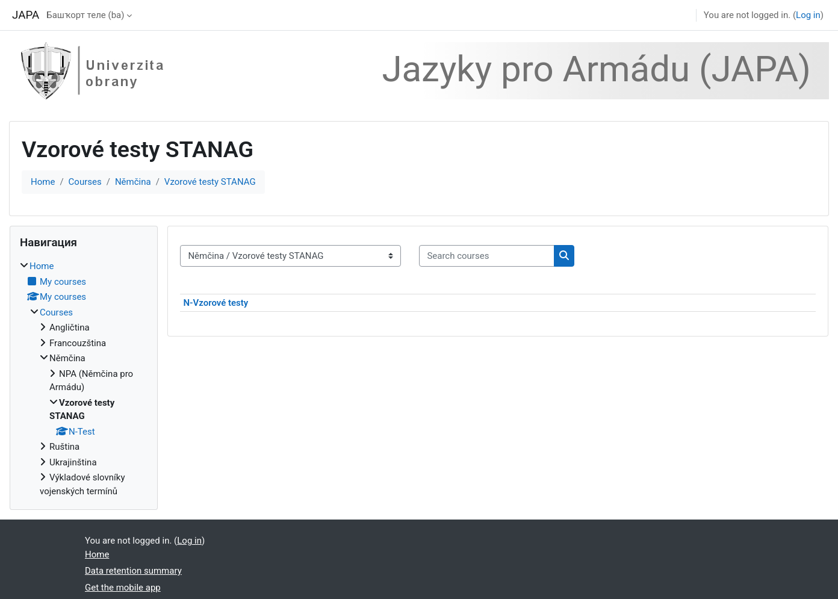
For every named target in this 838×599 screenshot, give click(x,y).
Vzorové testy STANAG (210, 181)
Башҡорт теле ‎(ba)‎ (85, 15)
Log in (808, 15)
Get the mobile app (123, 587)
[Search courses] (486, 256)
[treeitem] (83, 378)
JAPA (25, 15)
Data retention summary (133, 570)
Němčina (133, 181)
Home (43, 181)
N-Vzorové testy (215, 302)
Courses (85, 181)
